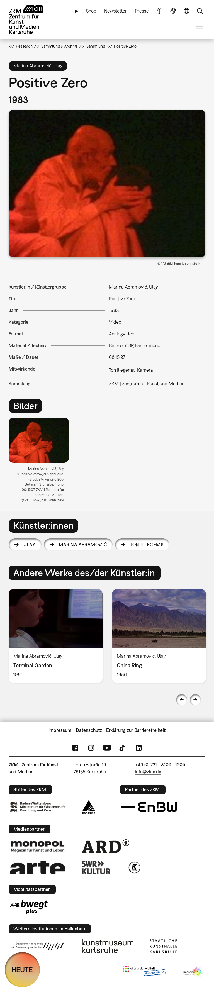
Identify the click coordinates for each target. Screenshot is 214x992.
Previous (181, 699)
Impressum (59, 730)
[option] (41, 462)
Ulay (29, 544)
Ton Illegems (121, 370)
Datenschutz (89, 730)
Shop (91, 11)
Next (195, 699)
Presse (142, 11)
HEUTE (22, 970)
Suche (199, 11)
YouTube (107, 748)
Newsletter (115, 11)
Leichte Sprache (159, 11)
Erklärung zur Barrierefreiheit (136, 730)
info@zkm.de (148, 771)
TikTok (122, 748)
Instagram (91, 748)
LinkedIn (138, 748)
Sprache (186, 11)
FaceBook (75, 748)
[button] (107, 183)
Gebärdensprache (173, 11)
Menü (199, 28)
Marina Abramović (83, 544)
